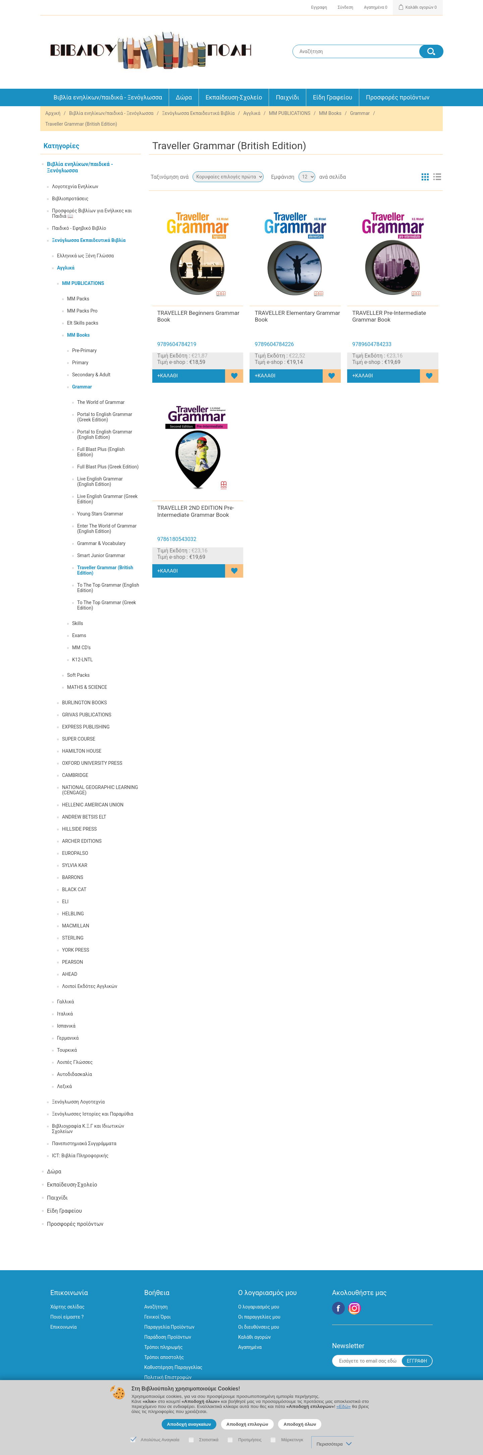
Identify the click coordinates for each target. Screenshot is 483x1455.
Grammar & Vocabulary (101, 543)
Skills (77, 623)
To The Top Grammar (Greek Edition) (106, 605)
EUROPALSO (75, 853)
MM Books (330, 113)
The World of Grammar (101, 402)
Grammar (360, 113)
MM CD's (81, 647)
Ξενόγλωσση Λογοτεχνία (78, 1102)
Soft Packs (78, 675)
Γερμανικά (68, 1038)
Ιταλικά (65, 1013)
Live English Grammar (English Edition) (100, 481)
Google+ (354, 1308)
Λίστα (437, 176)
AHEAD (69, 974)
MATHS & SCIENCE (87, 687)
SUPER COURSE (78, 739)
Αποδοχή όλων (299, 1424)
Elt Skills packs (82, 323)
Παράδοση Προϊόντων (167, 1337)
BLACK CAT (74, 889)
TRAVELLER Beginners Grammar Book (198, 316)
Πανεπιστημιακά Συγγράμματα (84, 1143)
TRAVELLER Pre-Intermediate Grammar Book (389, 316)
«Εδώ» (343, 1406)
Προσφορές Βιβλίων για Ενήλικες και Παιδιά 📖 (92, 213)
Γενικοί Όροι (157, 1317)
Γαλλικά (65, 1001)
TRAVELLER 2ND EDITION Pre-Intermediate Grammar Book (195, 511)
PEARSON (72, 962)
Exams (79, 635)
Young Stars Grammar (100, 513)
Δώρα (184, 97)
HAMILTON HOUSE (81, 751)
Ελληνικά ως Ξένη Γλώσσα (85, 255)
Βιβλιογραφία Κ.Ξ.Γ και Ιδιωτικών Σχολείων (88, 1128)
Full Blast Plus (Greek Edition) (108, 466)
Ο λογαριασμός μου (258, 1307)
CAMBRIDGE (75, 775)
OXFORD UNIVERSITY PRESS (92, 763)
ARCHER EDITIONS (82, 841)
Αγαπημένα (250, 1347)
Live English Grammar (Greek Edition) (107, 499)
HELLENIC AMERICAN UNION (92, 804)
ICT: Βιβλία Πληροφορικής (80, 1155)
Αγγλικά (251, 113)
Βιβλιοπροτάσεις (70, 198)
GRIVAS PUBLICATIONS (86, 714)
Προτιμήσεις (250, 1439)
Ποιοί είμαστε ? (67, 1317)
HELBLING (73, 913)
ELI (65, 901)
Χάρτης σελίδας (67, 1307)
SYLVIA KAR (74, 865)
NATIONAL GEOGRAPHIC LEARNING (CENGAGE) (100, 790)
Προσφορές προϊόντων (397, 97)
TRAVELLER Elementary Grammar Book (297, 316)
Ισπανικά (66, 1026)
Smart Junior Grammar (101, 555)
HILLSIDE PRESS (79, 829)
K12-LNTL (82, 659)
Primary (80, 362)
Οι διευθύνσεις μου (258, 1327)
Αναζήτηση (156, 1307)
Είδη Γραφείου (332, 97)
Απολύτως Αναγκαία (160, 1439)
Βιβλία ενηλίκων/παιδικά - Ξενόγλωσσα (108, 97)
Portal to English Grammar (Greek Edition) (104, 417)
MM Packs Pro (82, 311)
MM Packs (78, 298)
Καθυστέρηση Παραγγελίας (173, 1367)
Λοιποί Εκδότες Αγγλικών (89, 986)
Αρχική (52, 113)
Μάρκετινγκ (292, 1439)
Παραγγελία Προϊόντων (169, 1327)
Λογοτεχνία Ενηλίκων (75, 186)
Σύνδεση (345, 7)
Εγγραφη (319, 7)
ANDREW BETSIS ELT (84, 817)
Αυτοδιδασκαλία (74, 1074)
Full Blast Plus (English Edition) (100, 452)
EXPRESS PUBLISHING (86, 727)
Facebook (338, 1308)
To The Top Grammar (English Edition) (108, 587)
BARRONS (72, 877)
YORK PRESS (75, 950)
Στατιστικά (209, 1439)
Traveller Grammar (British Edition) (105, 570)
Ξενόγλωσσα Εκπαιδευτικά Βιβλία (198, 113)
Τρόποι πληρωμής (163, 1347)
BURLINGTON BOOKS (84, 702)
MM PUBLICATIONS (289, 113)
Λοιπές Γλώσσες (75, 1062)
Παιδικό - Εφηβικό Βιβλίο (79, 228)
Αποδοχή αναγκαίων (189, 1424)
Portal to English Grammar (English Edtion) (104, 434)
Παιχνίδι (287, 97)
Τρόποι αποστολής (164, 1357)
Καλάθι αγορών (254, 1337)
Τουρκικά (67, 1050)
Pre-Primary (84, 350)
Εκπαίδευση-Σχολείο (234, 97)
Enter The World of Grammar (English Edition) (107, 528)
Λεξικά (64, 1086)
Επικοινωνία (63, 1327)
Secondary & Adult (91, 374)
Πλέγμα (425, 176)
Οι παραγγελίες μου (259, 1317)
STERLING (73, 938)
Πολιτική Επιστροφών (168, 1377)
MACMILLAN (75, 925)
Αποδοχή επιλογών (247, 1424)
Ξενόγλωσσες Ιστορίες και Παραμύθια (92, 1114)
